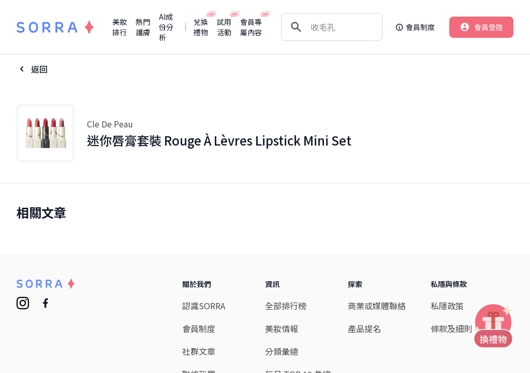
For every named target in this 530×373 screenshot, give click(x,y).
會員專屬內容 (251, 27)
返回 (39, 69)
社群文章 (198, 351)
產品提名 (364, 328)
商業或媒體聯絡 (377, 305)
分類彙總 (281, 351)
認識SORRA (203, 305)
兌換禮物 (201, 27)
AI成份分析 (166, 26)
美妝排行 (119, 27)
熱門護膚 (143, 27)
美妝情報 (281, 328)
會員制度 (198, 328)
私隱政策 (447, 305)
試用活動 (224, 27)
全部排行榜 (285, 305)
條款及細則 (451, 328)
